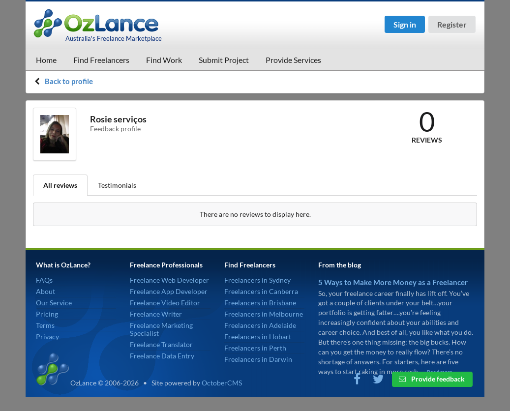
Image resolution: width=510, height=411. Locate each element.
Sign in (404, 24)
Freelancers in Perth (255, 348)
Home (46, 59)
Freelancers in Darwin (258, 359)
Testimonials (117, 185)
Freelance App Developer (169, 291)
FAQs (44, 280)
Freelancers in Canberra (261, 291)
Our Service (54, 302)
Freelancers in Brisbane (260, 302)
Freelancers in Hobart (257, 336)
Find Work (164, 59)
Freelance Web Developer (169, 280)
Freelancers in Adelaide (260, 325)
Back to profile (69, 81)
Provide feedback (431, 379)
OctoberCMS (222, 383)
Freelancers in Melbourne (263, 314)
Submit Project (224, 59)
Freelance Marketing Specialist (161, 329)
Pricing (47, 314)
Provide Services (293, 59)
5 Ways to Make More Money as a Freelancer (393, 282)
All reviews (60, 185)
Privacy (47, 336)
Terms (45, 325)
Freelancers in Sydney (257, 280)
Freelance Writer (156, 314)
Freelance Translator (161, 344)
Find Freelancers (101, 59)
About (45, 291)
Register (452, 24)
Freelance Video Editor (165, 302)
